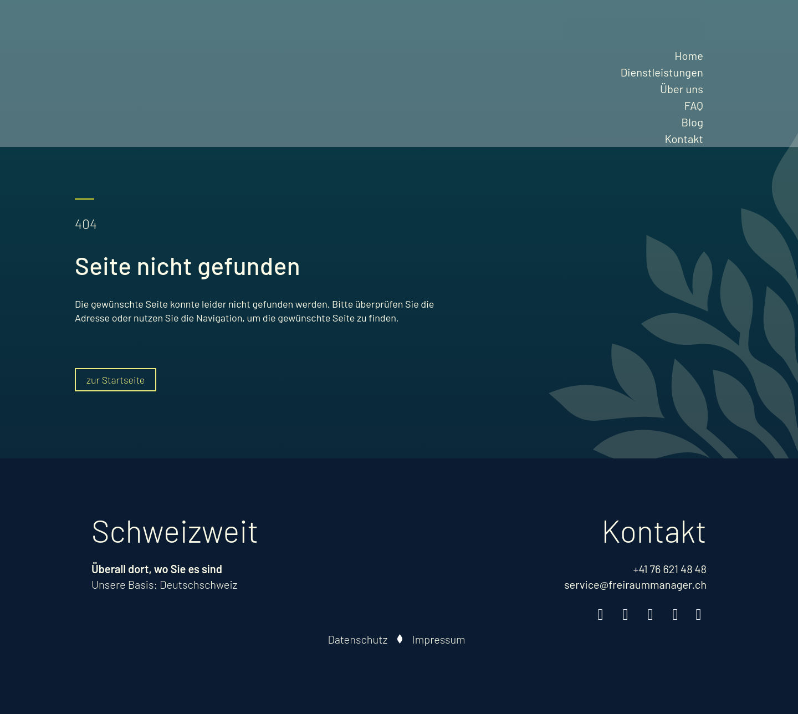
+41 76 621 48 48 (670, 568)
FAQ (693, 105)
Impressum (439, 639)
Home (688, 55)
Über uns (681, 88)
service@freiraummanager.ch (635, 584)
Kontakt (683, 138)
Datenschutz (358, 639)
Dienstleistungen (662, 72)
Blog (692, 122)
